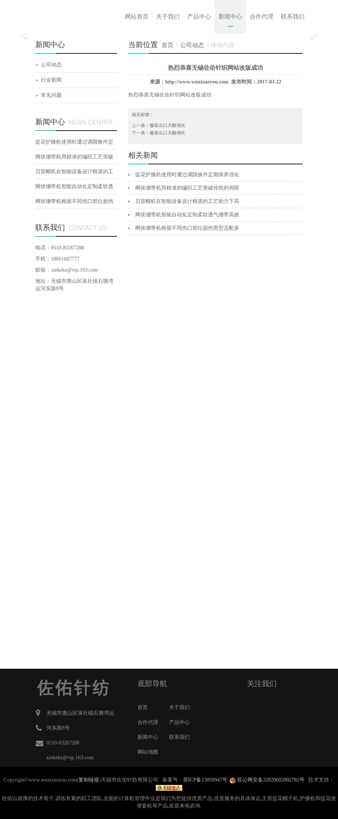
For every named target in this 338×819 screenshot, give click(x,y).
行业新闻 (51, 80)
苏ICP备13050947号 (205, 780)
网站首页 (137, 16)
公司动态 (51, 65)
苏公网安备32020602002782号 (267, 780)
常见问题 (51, 95)
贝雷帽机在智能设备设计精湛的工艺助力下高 (187, 201)
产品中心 (199, 16)
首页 (167, 45)
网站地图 (147, 752)
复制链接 (88, 780)
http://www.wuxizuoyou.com (196, 82)
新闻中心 (230, 16)
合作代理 (261, 16)
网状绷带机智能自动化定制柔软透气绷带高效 (187, 214)
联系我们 (293, 16)
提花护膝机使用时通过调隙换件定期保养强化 (187, 174)
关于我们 (168, 16)
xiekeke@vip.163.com (74, 270)
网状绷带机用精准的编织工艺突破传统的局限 (187, 188)
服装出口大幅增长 (167, 125)
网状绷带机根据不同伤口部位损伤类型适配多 (187, 228)
